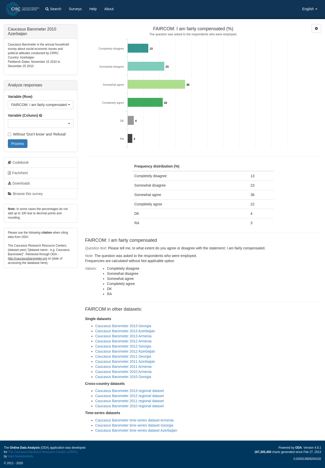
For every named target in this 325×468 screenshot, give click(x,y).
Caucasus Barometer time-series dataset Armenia (134, 420)
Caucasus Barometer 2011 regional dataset (129, 401)
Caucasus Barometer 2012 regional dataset (129, 396)
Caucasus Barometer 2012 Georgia (123, 346)
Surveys (75, 9)
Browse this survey (25, 194)
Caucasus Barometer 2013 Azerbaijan (125, 331)
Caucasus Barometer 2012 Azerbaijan (125, 351)
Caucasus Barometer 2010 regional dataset (129, 406)
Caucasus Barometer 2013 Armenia (123, 336)
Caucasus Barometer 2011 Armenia (123, 367)
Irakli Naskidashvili (20, 456)
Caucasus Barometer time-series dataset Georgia (134, 425)
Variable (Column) (23, 115)
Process (17, 144)
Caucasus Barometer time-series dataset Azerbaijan (136, 430)
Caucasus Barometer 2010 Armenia (123, 372)
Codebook (18, 162)
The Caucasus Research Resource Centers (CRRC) (43, 452)
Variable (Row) (20, 97)
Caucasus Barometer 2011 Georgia (123, 356)
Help (93, 9)
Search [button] (53, 9)
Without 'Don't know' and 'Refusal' (37, 134)
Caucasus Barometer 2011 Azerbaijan (125, 361)
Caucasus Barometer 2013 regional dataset (129, 391)
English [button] (309, 9)
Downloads (19, 183)
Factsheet (18, 173)
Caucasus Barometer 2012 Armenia (123, 341)
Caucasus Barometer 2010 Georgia (123, 377)
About (109, 9)
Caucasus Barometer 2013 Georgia (123, 326)
